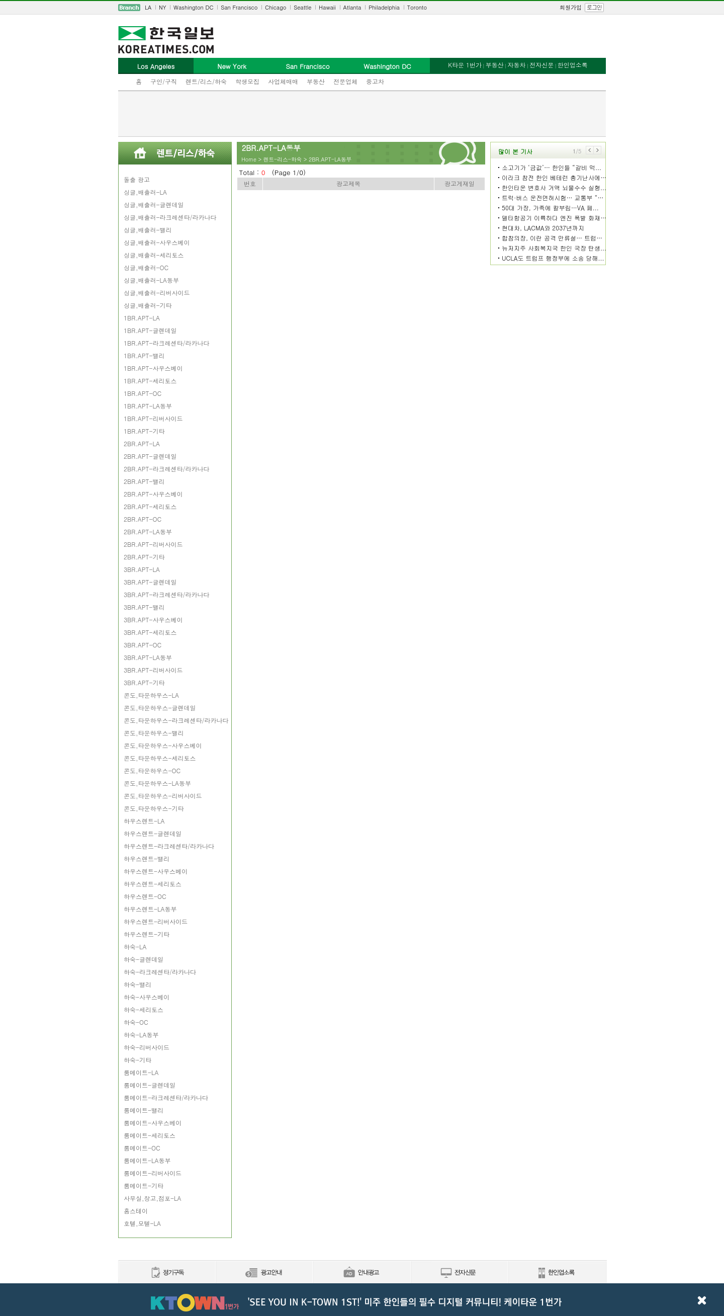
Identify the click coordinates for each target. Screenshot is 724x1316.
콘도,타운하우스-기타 (154, 808)
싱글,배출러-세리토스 (154, 255)
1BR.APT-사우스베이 (153, 368)
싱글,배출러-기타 (148, 305)
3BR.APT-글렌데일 (150, 582)
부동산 (316, 81)
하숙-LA (135, 946)
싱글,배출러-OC (146, 267)
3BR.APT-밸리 (144, 607)
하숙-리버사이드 (146, 1047)
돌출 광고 (137, 179)
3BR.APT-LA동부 (148, 657)
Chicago (275, 7)
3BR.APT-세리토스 (150, 632)
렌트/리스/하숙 (206, 81)
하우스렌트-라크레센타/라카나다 (169, 846)
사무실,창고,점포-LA (153, 1198)
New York (231, 66)
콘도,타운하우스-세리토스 (160, 758)
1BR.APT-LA (142, 317)
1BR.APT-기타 (144, 431)
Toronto (417, 7)
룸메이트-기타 (143, 1185)
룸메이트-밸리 (143, 1110)
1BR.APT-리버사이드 (153, 418)
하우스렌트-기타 (146, 934)
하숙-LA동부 (141, 1034)
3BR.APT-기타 (144, 682)
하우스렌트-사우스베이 (156, 871)
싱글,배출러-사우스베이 (157, 242)
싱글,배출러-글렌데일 (154, 204)
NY (162, 7)
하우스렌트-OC (145, 896)
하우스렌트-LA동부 (150, 908)
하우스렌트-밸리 (146, 858)
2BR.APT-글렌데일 (150, 456)
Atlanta (352, 7)
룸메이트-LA (141, 1072)
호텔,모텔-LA (142, 1223)
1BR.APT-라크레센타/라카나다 (166, 343)
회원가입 (571, 7)
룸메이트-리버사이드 (153, 1173)
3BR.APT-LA (142, 569)
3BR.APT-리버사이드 (153, 670)
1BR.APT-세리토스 (150, 380)
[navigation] (362, 7)
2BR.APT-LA (142, 443)
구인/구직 (163, 81)
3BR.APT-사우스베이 (153, 619)
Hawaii (327, 7)
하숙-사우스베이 (146, 997)
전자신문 (541, 64)
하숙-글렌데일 (143, 959)
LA (148, 7)
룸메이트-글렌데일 (149, 1085)
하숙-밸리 (137, 984)
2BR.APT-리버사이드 (153, 544)
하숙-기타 (137, 1059)
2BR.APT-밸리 (144, 481)
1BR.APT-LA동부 (148, 405)
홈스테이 (136, 1210)
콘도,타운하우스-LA (151, 695)
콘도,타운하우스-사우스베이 (163, 745)
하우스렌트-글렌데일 (153, 833)
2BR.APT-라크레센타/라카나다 (166, 468)
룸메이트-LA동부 (147, 1160)
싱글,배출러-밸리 (148, 229)
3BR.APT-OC (142, 644)
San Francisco (239, 7)
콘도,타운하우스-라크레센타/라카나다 (176, 720)
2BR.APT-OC (142, 519)
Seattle (302, 7)
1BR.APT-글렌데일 (150, 330)
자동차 (516, 64)
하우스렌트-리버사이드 (156, 921)
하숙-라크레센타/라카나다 (160, 971)
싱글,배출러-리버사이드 (157, 292)
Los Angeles (155, 66)
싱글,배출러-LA (145, 192)
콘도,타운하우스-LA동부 (157, 783)
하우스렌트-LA (144, 820)
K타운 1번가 (465, 64)
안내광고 (361, 1273)
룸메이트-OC (142, 1147)
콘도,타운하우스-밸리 (154, 732)
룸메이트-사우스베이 (153, 1122)
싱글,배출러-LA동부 (151, 280)
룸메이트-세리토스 (149, 1135)
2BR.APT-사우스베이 (153, 493)
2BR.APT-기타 (144, 556)
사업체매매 (283, 81)
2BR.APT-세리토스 (150, 506)
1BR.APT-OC (142, 393)
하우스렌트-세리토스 (153, 883)
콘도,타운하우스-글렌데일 (160, 707)
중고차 (375, 81)
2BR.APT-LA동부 (148, 531)
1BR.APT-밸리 (144, 355)
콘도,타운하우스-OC (152, 770)
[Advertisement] (362, 113)
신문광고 (264, 1273)
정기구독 (166, 1273)
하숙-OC (136, 1022)
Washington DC (193, 7)
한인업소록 (573, 64)
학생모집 (247, 81)
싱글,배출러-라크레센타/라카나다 (170, 217)
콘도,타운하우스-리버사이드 (163, 795)
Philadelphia (384, 7)
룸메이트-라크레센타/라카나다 (166, 1097)
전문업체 (345, 81)
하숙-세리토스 (143, 1009)
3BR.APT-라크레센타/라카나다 (166, 594)
